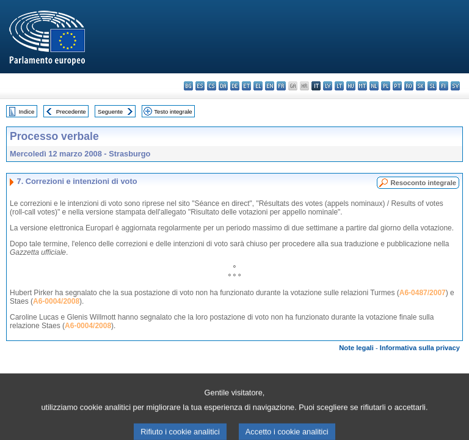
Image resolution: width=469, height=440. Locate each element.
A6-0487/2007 (422, 292)
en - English (269, 85)
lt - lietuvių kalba (339, 85)
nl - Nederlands (374, 85)
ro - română (408, 85)
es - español (200, 85)
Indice (27, 111)
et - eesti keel (246, 85)
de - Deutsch (234, 85)
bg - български (188, 85)
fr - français (281, 85)
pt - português (397, 85)
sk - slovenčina (420, 85)
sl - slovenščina (432, 85)
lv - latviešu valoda (327, 85)
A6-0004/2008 (56, 301)
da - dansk (223, 85)
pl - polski (385, 85)
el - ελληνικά (258, 85)
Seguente (110, 111)
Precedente (71, 111)
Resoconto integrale (423, 182)
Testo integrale (173, 111)
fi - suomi (443, 85)
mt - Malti (362, 85)
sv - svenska (455, 85)
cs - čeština (211, 85)
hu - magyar (350, 85)
